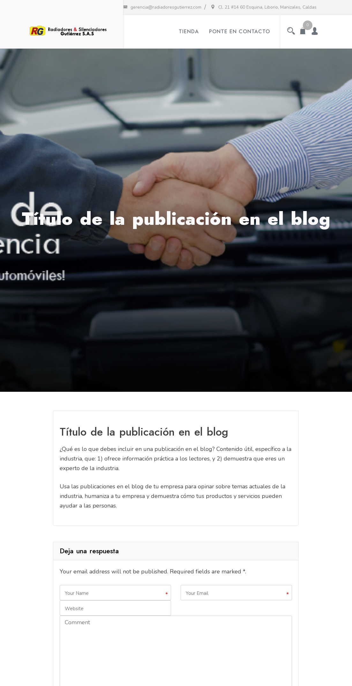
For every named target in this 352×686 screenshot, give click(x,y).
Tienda (189, 31)
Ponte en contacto (239, 31)
